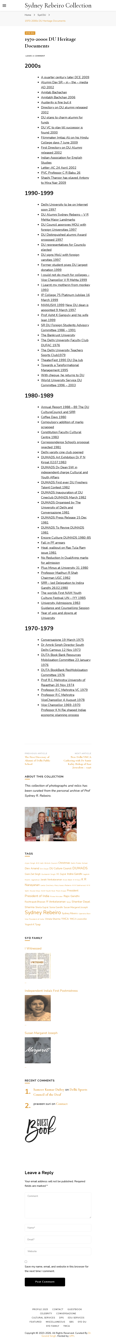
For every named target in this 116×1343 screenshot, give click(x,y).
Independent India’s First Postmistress (51, 991)
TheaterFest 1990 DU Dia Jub (62, 360)
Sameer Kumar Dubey (48, 1090)
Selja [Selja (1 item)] (68, 902)
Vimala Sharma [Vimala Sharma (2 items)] (52, 919)
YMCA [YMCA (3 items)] (65, 919)
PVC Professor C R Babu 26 (61, 173)
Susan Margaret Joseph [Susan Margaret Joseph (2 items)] (76, 907)
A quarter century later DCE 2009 (65, 77)
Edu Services (76, 1317)
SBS (71, 1321)
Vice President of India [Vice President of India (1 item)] (34, 919)
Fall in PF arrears (53, 543)
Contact (62, 1104)
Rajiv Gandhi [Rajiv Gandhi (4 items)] (71, 896)
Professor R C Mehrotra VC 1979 (64, 690)
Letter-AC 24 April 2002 (58, 168)
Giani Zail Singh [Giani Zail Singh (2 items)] (33, 874)
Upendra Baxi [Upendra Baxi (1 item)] (85, 913)
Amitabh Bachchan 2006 (58, 97)
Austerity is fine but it (56, 102)
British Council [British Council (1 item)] (50, 863)
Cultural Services (43, 1317)
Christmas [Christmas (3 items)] (64, 863)
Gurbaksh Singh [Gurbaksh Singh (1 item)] (48, 874)
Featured (36, 1321)
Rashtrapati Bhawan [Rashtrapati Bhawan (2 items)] (35, 901)
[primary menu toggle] (4, 5)
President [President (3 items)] (72, 890)
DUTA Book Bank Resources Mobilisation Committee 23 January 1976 (66, 660)
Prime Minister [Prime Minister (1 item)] (56, 896)
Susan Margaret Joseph (41, 1033)
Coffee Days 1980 (53, 417)
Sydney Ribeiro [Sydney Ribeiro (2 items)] (70, 913)
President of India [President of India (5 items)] (37, 896)
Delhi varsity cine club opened (62, 452)
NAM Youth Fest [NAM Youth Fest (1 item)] (48, 891)
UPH (71, 1336)
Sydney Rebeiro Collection (58, 5)
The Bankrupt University (58, 335)
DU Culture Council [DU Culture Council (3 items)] (60, 868)
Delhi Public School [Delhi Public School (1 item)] (79, 863)
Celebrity (46, 1313)
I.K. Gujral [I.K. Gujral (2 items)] (61, 874)
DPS (61, 1317)
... (25, 982)
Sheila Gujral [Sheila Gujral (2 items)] (41, 907)
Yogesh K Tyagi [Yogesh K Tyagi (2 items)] (33, 924)
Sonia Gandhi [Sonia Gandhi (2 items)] (56, 907)
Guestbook (75, 1309)
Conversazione (66, 1313)
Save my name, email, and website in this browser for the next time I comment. (56, 1269)
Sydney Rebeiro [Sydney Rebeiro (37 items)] (43, 912)
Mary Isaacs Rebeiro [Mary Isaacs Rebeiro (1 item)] (62, 885)
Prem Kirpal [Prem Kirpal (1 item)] (61, 891)
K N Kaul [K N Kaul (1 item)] (77, 879)
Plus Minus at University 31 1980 (64, 568)
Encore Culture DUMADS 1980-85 (66, 538)
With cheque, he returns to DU (62, 375)
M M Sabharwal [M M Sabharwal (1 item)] (79, 885)
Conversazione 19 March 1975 (62, 640)
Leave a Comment (35, 56)
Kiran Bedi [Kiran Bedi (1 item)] (67, 879)
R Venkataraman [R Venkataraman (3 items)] (56, 901)
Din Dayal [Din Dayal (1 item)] (44, 868)
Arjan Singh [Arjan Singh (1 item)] (30, 863)
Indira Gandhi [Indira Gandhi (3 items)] (74, 874)
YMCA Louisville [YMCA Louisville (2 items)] (78, 919)
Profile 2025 (40, 1309)
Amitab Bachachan (54, 92)
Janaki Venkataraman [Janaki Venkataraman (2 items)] (51, 879)
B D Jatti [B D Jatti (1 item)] (40, 863)
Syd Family (52, 1326)
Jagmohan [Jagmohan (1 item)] (35, 879)
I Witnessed (33, 948)
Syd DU (30, 33)
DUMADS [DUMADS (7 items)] (80, 868)
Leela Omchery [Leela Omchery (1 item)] (47, 885)
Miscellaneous (55, 1321)
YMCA (66, 1326)
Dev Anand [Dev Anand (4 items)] (32, 868)
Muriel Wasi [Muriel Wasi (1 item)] (35, 891)
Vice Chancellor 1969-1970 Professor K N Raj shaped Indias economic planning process (63, 710)
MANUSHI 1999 (53, 305)
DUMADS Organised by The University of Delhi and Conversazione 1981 (61, 507)
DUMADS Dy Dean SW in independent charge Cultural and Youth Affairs (64, 472)
